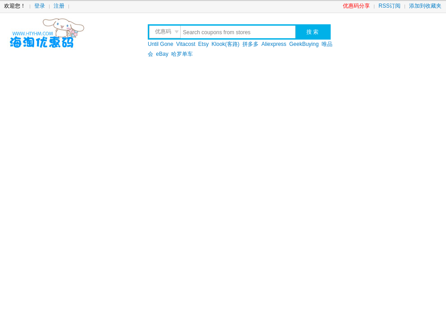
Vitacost (185, 44)
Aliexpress (273, 44)
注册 (59, 6)
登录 (39, 6)
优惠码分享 (356, 6)
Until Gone (160, 44)
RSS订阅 (389, 6)
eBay (162, 54)
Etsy (203, 44)
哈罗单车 (182, 54)
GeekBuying (304, 44)
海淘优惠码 (68, 33)
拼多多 (250, 44)
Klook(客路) (226, 44)
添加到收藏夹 (425, 6)
